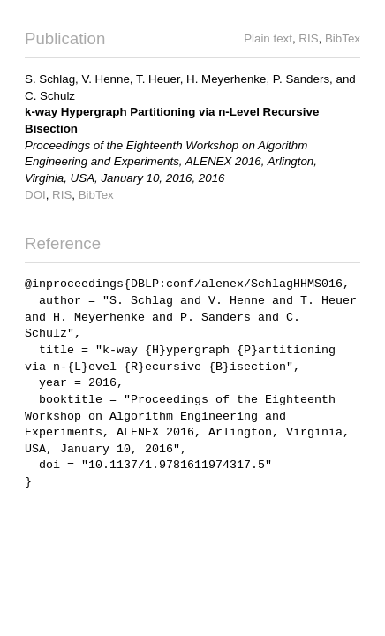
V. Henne (105, 79)
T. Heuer (158, 79)
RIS (308, 38)
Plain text (268, 38)
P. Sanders (301, 79)
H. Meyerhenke (226, 79)
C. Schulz (50, 95)
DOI (35, 194)
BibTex (342, 38)
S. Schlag (50, 79)
